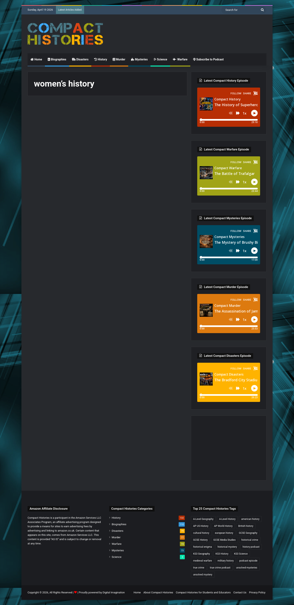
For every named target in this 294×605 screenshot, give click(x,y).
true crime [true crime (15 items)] (198, 567)
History (100, 59)
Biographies (57, 59)
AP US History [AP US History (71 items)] (200, 526)
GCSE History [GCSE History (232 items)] (200, 539)
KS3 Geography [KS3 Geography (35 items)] (201, 553)
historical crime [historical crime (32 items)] (249, 539)
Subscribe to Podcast (208, 59)
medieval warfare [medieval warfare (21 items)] (202, 560)
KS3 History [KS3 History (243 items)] (222, 553)
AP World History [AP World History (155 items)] (223, 526)
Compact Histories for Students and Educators (203, 592)
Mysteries (139, 59)
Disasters (80, 59)
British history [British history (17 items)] (245, 526)
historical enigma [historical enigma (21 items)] (202, 546)
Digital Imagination (113, 592)
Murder (119, 59)
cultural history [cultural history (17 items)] (201, 533)
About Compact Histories (158, 592)
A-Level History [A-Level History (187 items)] (227, 519)
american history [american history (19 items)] (250, 519)
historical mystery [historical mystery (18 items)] (227, 546)
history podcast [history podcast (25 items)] (251, 546)
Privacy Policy (257, 592)
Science (160, 59)
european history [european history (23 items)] (224, 533)
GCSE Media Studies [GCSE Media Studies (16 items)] (224, 539)
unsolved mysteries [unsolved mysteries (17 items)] (246, 567)
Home (36, 59)
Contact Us (239, 592)
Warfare (180, 59)
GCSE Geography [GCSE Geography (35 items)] (248, 533)
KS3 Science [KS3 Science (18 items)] (240, 553)
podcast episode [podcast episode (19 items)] (248, 560)
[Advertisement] (188, 28)
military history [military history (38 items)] (226, 560)
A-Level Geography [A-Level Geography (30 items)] (203, 519)
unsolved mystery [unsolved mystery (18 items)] (202, 574)
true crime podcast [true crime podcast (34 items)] (220, 567)
